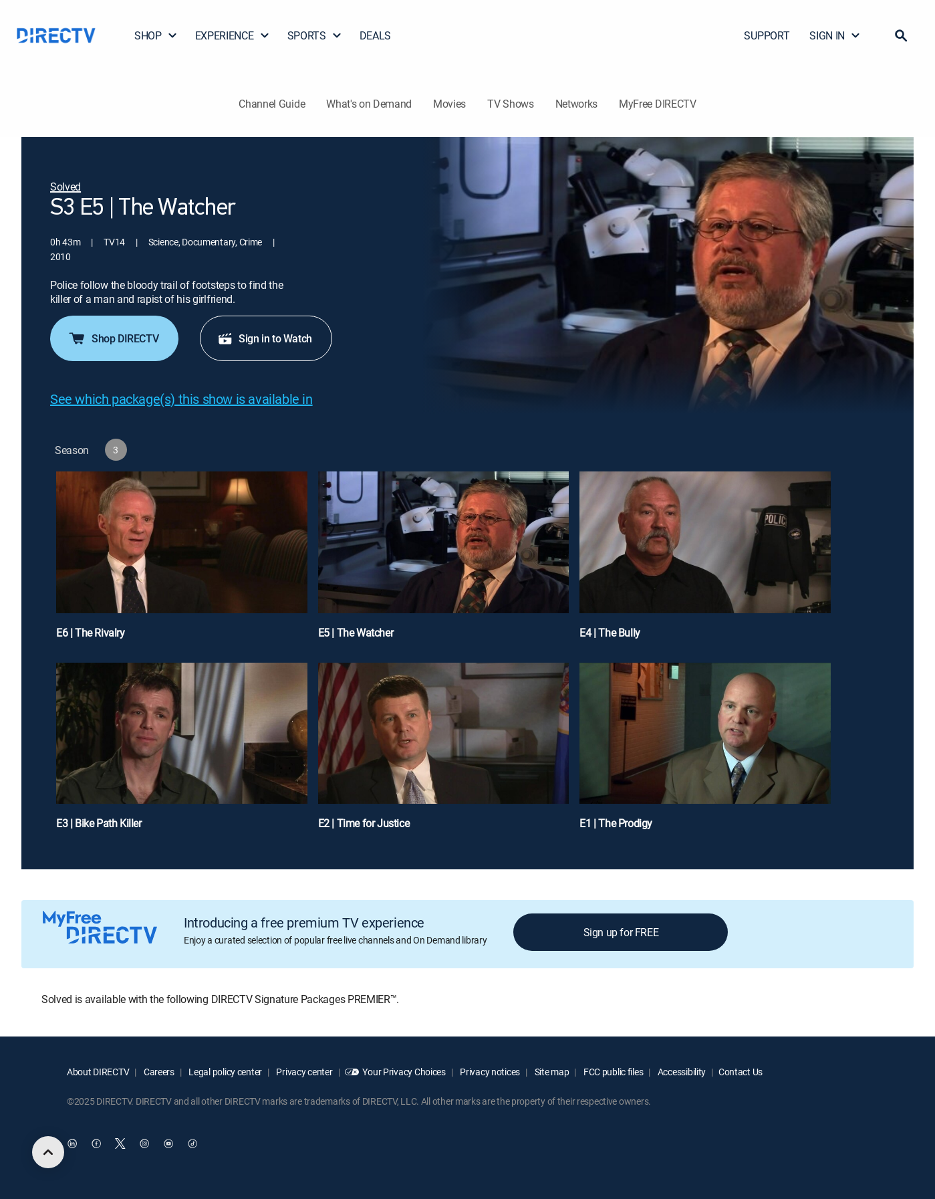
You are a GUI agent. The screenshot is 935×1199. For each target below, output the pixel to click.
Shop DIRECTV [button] (113, 338)
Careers (158, 1071)
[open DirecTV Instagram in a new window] (144, 1143)
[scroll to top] (48, 1152)
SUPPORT (766, 35)
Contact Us (740, 1071)
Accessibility (681, 1071)
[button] (901, 35)
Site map (551, 1071)
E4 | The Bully (609, 632)
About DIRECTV (98, 1071)
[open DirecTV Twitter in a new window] (120, 1143)
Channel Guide (272, 103)
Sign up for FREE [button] (621, 932)
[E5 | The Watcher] (444, 561)
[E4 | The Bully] (705, 561)
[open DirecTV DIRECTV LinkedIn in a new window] (72, 1143)
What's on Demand (369, 103)
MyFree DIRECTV (657, 103)
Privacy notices (489, 1071)
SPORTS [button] (314, 35)
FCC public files (612, 1071)
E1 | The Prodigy (615, 823)
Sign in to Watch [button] (264, 338)
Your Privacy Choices (403, 1071)
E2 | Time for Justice (364, 823)
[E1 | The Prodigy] (705, 752)
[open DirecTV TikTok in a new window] (192, 1143)
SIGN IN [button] (835, 35)
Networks (576, 103)
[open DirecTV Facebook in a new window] (96, 1143)
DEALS (375, 35)
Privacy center (304, 1071)
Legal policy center (224, 1071)
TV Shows (510, 103)
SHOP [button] (156, 35)
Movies (449, 103)
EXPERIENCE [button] (232, 35)
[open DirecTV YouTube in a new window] (168, 1143)
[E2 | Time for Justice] (444, 752)
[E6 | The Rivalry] (182, 561)
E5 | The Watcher (356, 632)
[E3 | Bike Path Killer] (182, 752)
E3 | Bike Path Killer (99, 823)
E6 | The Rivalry (90, 632)
